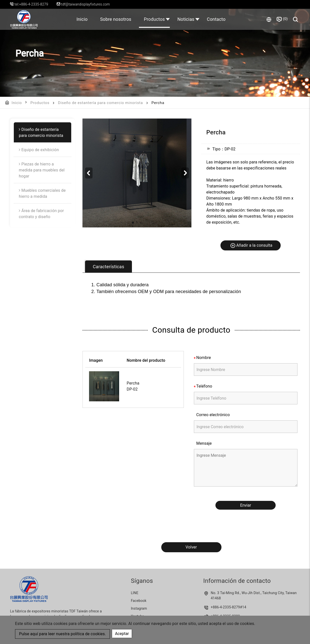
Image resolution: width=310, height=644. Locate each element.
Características (108, 266)
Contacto (216, 19)
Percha (133, 383)
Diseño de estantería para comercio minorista (100, 103)
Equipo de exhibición (40, 149)
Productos (154, 19)
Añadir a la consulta (251, 245)
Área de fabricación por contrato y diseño (41, 213)
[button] (185, 172)
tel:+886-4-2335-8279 (31, 4)
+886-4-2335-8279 (225, 607)
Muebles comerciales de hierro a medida (42, 193)
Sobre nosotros (115, 19)
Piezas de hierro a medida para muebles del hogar (42, 170)
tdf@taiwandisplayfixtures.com (83, 4)
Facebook (138, 601)
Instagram (139, 608)
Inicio (82, 19)
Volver (191, 547)
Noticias (185, 19)
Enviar (245, 505)
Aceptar (122, 633)
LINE (134, 593)
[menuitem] (42, 132)
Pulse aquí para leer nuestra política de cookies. (62, 633)
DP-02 (132, 389)
